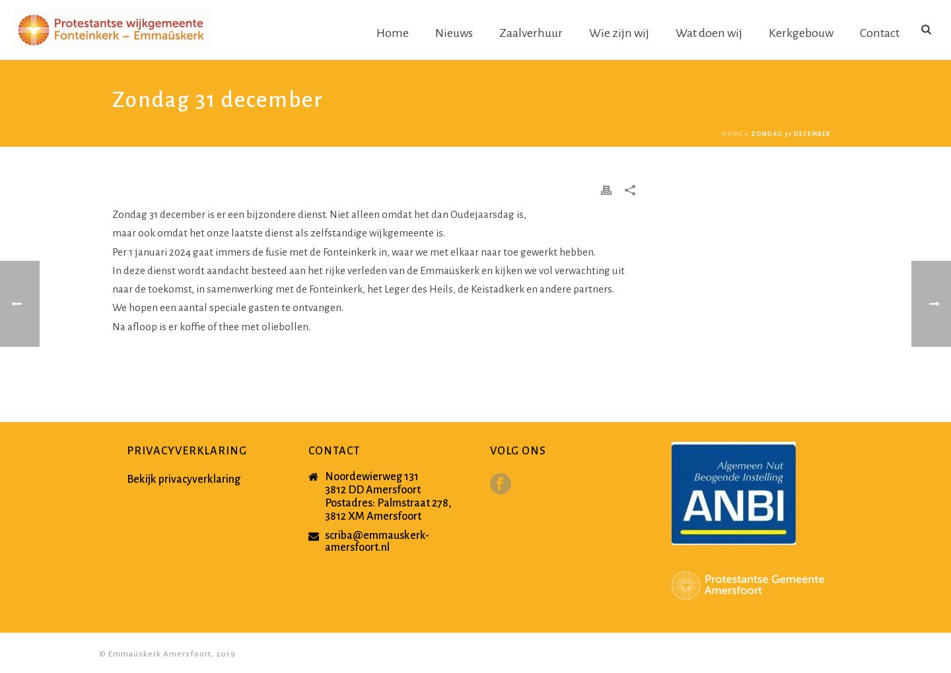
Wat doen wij (709, 33)
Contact (879, 33)
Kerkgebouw (801, 33)
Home (392, 33)
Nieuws (454, 33)
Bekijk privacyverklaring (183, 479)
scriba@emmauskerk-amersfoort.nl (377, 541)
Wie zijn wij (619, 33)
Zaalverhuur (531, 33)
